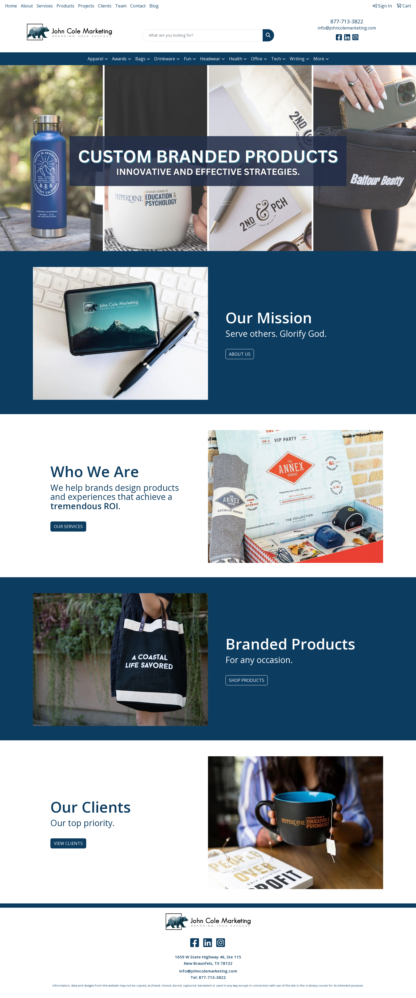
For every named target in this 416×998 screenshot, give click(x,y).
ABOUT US (239, 354)
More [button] (318, 59)
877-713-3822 (346, 21)
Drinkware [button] (164, 59)
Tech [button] (276, 59)
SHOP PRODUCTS (246, 680)
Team (121, 6)
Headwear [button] (210, 59)
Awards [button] (119, 59)
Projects (86, 6)
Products (65, 6)
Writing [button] (297, 59)
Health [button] (235, 59)
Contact (138, 6)
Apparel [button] (95, 59)
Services (45, 6)
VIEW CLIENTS (68, 843)
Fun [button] (187, 59)
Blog (154, 6)
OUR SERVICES (68, 526)
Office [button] (256, 59)
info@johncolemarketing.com (347, 28)
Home (11, 6)
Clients (104, 6)
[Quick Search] (202, 35)
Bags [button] (140, 59)
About (27, 6)
